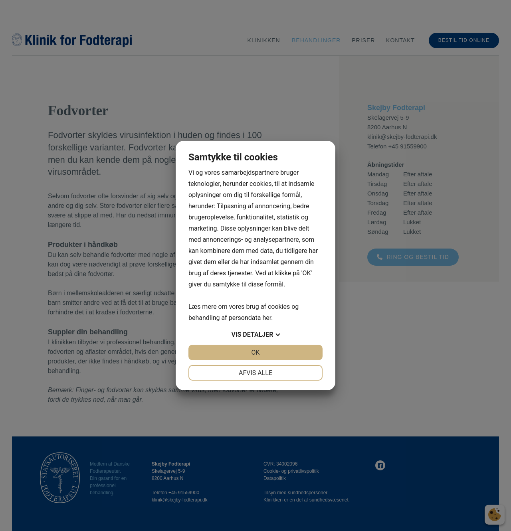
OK (255, 352)
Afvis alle (255, 373)
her (266, 318)
